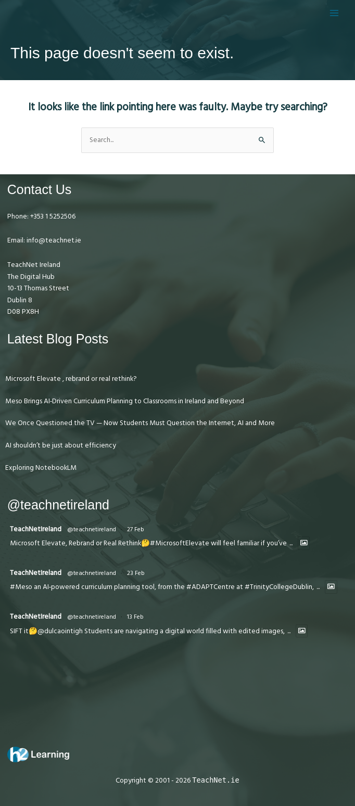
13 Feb (135, 616)
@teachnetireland (91, 529)
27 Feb (135, 529)
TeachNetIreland (35, 529)
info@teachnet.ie (53, 240)
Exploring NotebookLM (41, 467)
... (291, 543)
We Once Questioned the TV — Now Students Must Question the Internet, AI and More (140, 423)
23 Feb (136, 573)
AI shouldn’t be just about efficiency (60, 445)
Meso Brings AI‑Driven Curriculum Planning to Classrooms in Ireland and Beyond (125, 401)
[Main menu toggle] (334, 13)
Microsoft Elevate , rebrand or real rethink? (71, 378)
